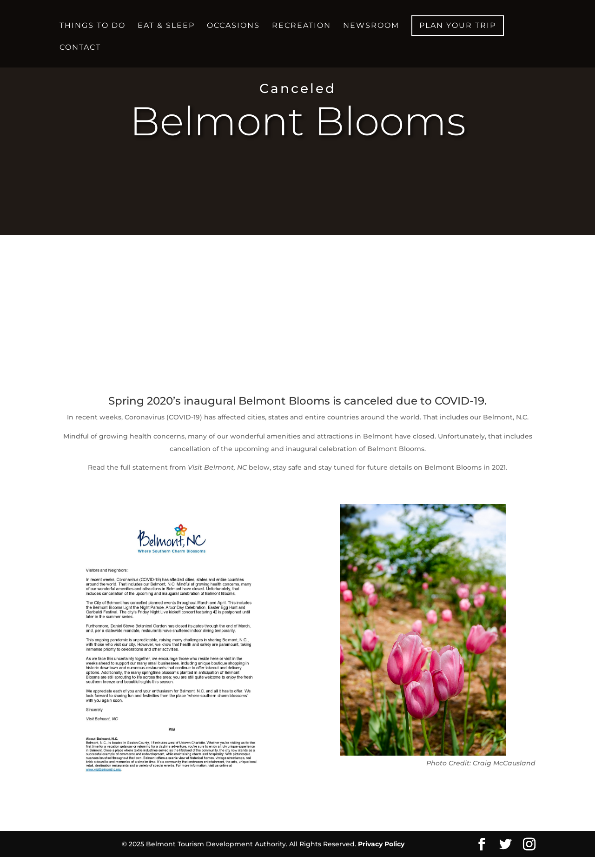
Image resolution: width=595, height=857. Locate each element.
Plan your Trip (457, 25)
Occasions (233, 26)
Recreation (301, 26)
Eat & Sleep (166, 26)
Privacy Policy (381, 844)
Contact (80, 48)
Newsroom (371, 26)
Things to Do (93, 26)
